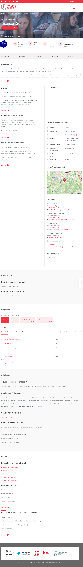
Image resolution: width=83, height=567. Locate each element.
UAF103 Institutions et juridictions (12, 348)
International (53, 9)
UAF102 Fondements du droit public (13, 344)
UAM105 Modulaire (8, 356)
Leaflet (67, 193)
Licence (25, 13)
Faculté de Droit (52, 258)
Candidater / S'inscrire (7, 417)
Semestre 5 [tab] (63, 332)
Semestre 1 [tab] (4, 332)
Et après (70, 56)
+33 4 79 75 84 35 (54, 218)
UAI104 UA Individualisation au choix (13, 352)
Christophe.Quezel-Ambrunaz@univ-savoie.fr (61, 219)
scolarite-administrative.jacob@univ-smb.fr (61, 247)
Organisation (21, 56)
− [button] (48, 174)
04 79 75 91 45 (53, 245)
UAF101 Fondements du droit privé (12, 339)
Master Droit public (8, 471)
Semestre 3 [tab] (34, 332)
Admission (54, 56)
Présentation (5, 56)
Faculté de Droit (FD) (71, 135)
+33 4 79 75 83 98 (54, 227)
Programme (38, 56)
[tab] (5, 320)
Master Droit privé (8, 474)
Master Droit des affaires (10, 480)
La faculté (24, 9)
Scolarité (39, 9)
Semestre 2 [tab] (19, 332)
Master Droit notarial (9, 477)
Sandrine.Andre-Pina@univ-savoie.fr (59, 210)
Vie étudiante (62, 9)
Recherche (45, 9)
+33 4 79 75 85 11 (54, 208)
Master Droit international (10, 467)
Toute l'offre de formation (14, 13)
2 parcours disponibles (10, 28)
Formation (32, 9)
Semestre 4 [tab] (49, 332)
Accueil (3, 13)
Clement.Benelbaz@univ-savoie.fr (58, 229)
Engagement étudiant (9, 363)
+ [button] (48, 172)
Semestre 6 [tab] (78, 332)
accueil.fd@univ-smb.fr (55, 237)
